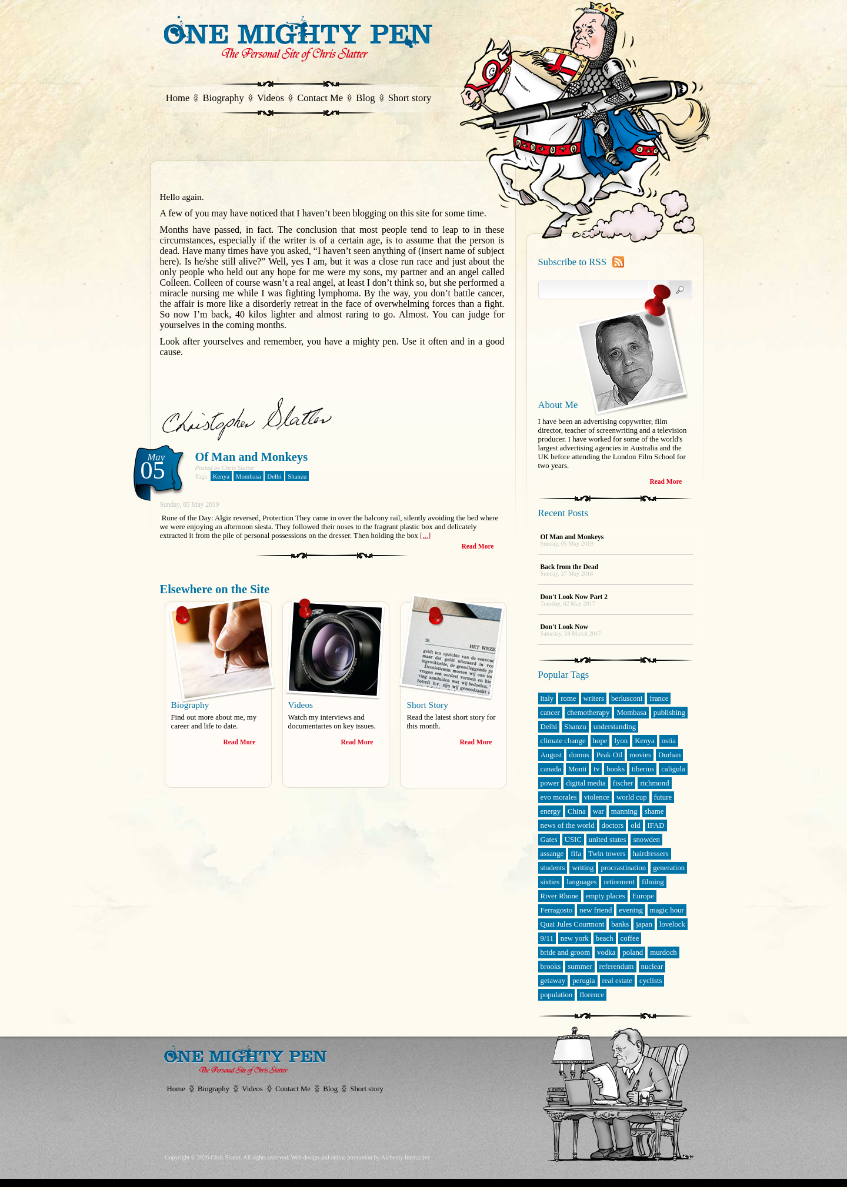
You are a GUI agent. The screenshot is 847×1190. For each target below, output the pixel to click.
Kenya (221, 476)
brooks (551, 966)
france (658, 698)
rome (568, 698)
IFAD (656, 825)
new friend (595, 910)
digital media (585, 783)
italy (547, 698)
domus (579, 755)
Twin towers (606, 854)
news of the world (568, 825)
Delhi (274, 476)
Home (178, 97)
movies (640, 755)
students (553, 868)
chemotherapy (588, 712)
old (635, 825)
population (557, 995)
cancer (550, 712)
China (577, 811)
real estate (617, 981)
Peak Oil (609, 755)
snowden (646, 839)
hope (600, 741)
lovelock (672, 924)
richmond (654, 783)
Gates (549, 839)
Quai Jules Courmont (573, 924)
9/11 (547, 938)
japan (644, 924)
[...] (425, 536)
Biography (223, 97)
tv (596, 769)
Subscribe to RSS (572, 262)
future (663, 797)
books (615, 769)
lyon (621, 741)
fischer (623, 783)
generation (669, 868)
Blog (365, 97)
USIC (573, 839)
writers (594, 698)
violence (596, 797)
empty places (605, 896)
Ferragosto (557, 910)
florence (591, 995)
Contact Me (320, 97)
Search (670, 289)
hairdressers (651, 854)
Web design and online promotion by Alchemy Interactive (360, 1157)
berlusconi (626, 698)
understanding (614, 727)
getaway (553, 981)
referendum (616, 966)
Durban (669, 755)
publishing (669, 712)
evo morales (559, 797)
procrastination (623, 868)
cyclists (650, 981)
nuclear (652, 966)
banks (620, 924)
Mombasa (248, 476)
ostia (669, 741)
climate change (563, 741)
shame (654, 811)
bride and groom (566, 952)
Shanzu (297, 476)
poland (632, 952)
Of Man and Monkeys (251, 456)
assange (552, 854)
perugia (583, 981)
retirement (619, 882)
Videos (270, 97)
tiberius (643, 769)
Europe (643, 896)
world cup (631, 797)
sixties (550, 882)
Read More (477, 546)
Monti (577, 769)
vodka (606, 952)
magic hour (667, 910)
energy (551, 811)
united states (607, 839)
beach (604, 938)
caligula (673, 769)
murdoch (663, 952)
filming (653, 882)
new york (575, 938)
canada (551, 769)
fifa (576, 854)
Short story (409, 97)
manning (624, 811)
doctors (613, 825)
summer (580, 966)
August (551, 755)
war (598, 811)
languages (581, 882)
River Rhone (560, 896)
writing (582, 868)
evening (631, 910)
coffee (630, 938)
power (550, 783)
